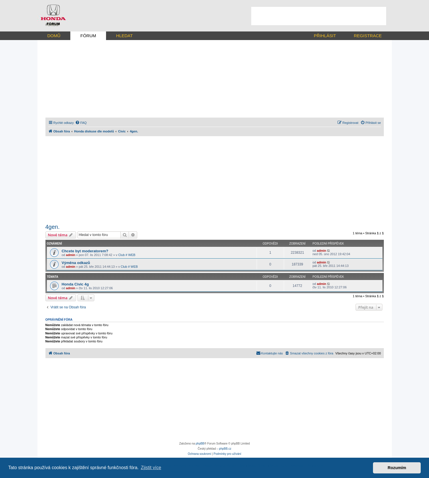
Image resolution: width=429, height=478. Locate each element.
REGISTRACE (368, 35)
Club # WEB (126, 255)
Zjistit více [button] (151, 467)
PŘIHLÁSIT (325, 35)
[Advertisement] (319, 16)
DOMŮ (54, 35)
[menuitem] (81, 122)
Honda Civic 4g (75, 284)
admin (70, 255)
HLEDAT (124, 35)
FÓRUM (88, 35)
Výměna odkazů (76, 263)
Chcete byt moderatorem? (85, 251)
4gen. (52, 227)
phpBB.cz (225, 448)
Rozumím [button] (397, 467)
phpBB (200, 443)
